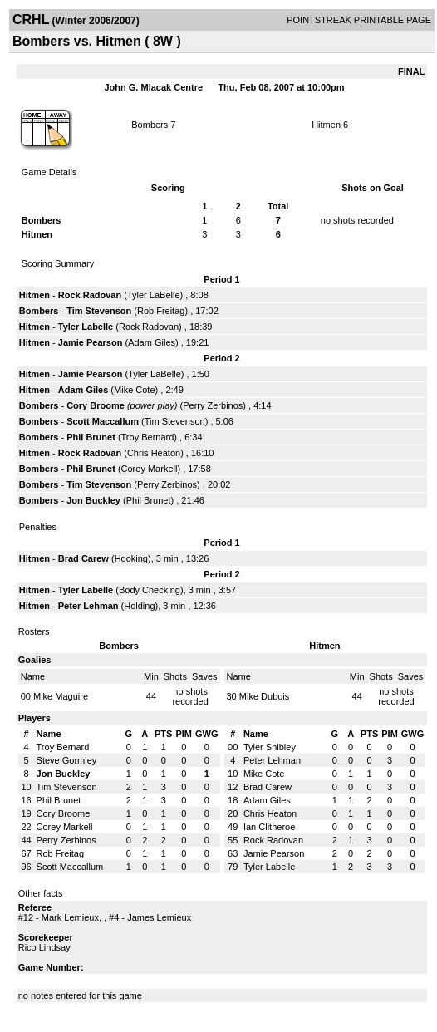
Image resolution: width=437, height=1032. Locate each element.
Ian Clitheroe (269, 827)
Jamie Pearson (90, 342)
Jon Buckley (93, 500)
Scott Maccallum (102, 421)
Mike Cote (134, 390)
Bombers (149, 125)
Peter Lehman (88, 606)
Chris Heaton (153, 453)
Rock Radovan (89, 295)
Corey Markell (149, 469)
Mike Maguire (60, 696)
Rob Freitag (160, 311)
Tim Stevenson (98, 311)
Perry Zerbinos (213, 405)
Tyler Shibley (269, 747)
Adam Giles (151, 342)
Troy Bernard (147, 437)
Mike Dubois (264, 696)
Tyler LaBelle (153, 295)
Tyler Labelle (85, 327)
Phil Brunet (90, 437)
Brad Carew (83, 558)
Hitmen (327, 125)
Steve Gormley (67, 760)
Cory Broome (95, 405)
